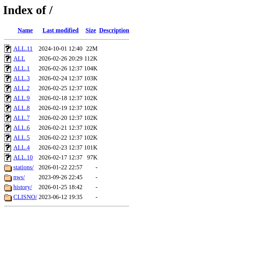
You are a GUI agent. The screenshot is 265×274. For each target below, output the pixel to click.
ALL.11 (23, 48)
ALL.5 (21, 137)
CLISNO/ (25, 197)
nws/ (19, 177)
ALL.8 (21, 108)
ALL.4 (21, 147)
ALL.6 (21, 127)
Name (25, 30)
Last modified (60, 30)
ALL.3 (21, 78)
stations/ (23, 167)
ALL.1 (21, 68)
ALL (19, 58)
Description (114, 30)
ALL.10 (23, 157)
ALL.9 (21, 98)
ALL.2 (21, 88)
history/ (22, 187)
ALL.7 (21, 118)
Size (90, 30)
